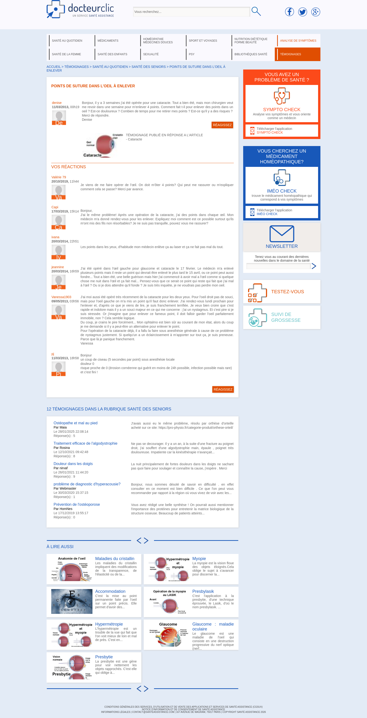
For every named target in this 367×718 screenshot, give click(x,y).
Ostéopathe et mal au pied (76, 423)
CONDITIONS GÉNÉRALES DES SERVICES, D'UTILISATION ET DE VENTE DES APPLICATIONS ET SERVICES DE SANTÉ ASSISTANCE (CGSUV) (183, 707)
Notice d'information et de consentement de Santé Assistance (183, 709)
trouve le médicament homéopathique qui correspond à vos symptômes (282, 185)
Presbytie (104, 657)
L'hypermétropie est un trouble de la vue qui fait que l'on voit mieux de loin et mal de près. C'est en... (94, 634)
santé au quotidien (67, 40)
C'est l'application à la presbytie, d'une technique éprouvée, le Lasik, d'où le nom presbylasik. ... (191, 601)
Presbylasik (203, 591)
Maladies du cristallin (114, 558)
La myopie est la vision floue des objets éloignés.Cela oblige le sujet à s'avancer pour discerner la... (191, 568)
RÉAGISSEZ (222, 125)
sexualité (151, 54)
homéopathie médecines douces (158, 40)
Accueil (54, 67)
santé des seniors (149, 67)
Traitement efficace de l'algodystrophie (85, 443)
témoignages (290, 54)
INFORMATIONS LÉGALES (115, 712)
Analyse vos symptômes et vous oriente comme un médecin (282, 103)
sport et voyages (203, 40)
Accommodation (110, 591)
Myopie (199, 558)
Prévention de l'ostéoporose (77, 504)
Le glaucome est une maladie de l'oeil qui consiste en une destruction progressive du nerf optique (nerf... (191, 636)
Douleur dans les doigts (73, 464)
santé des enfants (112, 54)
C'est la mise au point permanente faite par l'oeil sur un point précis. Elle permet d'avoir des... (94, 601)
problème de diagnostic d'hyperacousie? (87, 484)
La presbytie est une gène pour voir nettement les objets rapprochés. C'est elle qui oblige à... (94, 667)
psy (192, 54)
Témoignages (76, 67)
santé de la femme (66, 54)
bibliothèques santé (251, 54)
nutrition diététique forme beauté (251, 40)
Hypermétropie (109, 624)
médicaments (108, 40)
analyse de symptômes (298, 40)
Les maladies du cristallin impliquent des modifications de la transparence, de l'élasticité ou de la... (94, 568)
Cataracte (135, 139)
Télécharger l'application (282, 131)
